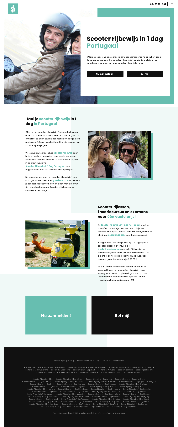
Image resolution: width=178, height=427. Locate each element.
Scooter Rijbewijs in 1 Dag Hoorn (44, 391)
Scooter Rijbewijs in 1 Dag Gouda (73, 386)
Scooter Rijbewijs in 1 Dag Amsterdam (36, 381)
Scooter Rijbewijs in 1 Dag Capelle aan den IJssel (137, 381)
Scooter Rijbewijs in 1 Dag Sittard (136, 399)
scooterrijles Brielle (33, 367)
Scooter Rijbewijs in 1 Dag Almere (99, 379)
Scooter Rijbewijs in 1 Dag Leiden (103, 391)
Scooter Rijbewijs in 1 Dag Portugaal (45, 166)
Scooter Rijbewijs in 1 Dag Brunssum (102, 381)
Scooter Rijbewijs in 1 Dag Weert (105, 404)
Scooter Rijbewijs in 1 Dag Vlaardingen (44, 404)
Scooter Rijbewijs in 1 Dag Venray (136, 401)
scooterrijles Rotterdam (47, 372)
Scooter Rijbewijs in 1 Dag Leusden (132, 391)
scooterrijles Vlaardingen (110, 372)
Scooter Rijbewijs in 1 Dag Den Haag (71, 384)
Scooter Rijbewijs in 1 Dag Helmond (41, 389)
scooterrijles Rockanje (144, 370)
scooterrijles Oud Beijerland (84, 370)
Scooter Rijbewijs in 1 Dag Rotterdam (75, 399)
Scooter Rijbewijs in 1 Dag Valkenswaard (76, 401)
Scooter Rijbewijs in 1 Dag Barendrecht (70, 381)
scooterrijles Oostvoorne (60, 370)
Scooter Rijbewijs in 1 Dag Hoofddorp (105, 389)
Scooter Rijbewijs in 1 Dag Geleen (45, 386)
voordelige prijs (117, 235)
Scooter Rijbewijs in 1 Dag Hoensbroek (73, 389)
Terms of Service (113, 413)
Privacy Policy (98, 413)
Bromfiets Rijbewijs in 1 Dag (88, 360)
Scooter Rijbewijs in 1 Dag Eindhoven (133, 384)
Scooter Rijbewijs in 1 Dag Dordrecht (102, 384)
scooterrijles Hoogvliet (76, 367)
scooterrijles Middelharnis (119, 367)
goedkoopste (60, 180)
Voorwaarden (118, 360)
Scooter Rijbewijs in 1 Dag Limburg (40, 394)
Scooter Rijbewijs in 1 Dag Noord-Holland (104, 394)
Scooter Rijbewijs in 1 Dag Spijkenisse (43, 401)
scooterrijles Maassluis (97, 367)
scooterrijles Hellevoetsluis (54, 367)
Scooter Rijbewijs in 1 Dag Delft (42, 384)
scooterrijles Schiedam (68, 372)
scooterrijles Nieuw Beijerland (36, 370)
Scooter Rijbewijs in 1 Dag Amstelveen (129, 379)
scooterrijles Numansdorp (142, 367)
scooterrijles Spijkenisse (89, 372)
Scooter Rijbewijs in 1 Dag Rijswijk (137, 396)
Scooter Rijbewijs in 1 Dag (64, 360)
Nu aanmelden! (105, 74)
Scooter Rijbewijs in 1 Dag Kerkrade (74, 391)
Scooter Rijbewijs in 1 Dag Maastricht (70, 394)
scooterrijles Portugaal (106, 370)
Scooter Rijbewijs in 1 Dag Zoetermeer (56, 406)
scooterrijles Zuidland (131, 372)
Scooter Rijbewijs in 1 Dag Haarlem (102, 386)
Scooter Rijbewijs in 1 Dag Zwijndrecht (122, 406)
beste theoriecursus (109, 249)
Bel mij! (145, 74)
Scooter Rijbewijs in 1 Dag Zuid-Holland (89, 406)
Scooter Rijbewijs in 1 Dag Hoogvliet (136, 389)
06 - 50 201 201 (158, 4)
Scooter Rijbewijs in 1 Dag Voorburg (76, 404)
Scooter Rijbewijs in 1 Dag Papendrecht (43, 396)
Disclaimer (106, 360)
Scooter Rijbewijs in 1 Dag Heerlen (132, 386)
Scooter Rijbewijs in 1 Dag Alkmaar (69, 379)
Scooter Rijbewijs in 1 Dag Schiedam (106, 399)
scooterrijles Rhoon (125, 370)
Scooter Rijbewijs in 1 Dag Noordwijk (137, 394)
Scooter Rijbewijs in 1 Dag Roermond (43, 399)
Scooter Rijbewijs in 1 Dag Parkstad (75, 396)
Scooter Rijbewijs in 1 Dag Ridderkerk (106, 396)
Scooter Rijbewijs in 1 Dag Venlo (107, 401)
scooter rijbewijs (63, 152)
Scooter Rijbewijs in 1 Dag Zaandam (135, 404)
